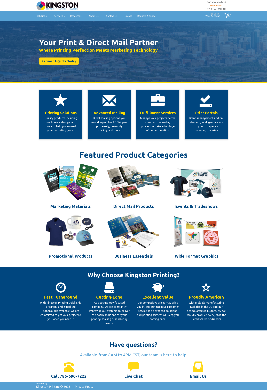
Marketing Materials (70, 206)
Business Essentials (133, 256)
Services (59, 16)
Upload (128, 16)
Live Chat (133, 376)
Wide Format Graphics (196, 256)
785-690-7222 (216, 5)
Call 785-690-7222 (69, 376)
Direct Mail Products (133, 206)
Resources (77, 16)
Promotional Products (70, 256)
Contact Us (113, 16)
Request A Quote (146, 16)
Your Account (212, 14)
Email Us (198, 376)
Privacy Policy (84, 386)
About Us (95, 16)
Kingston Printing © (53, 386)
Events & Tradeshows (196, 206)
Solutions (43, 16)
